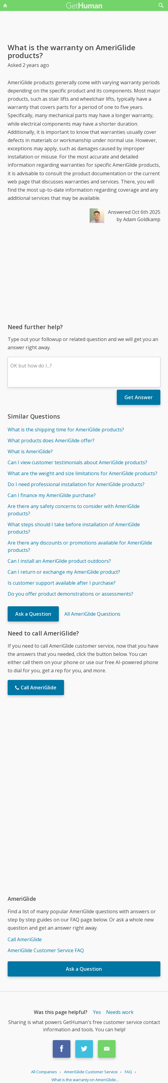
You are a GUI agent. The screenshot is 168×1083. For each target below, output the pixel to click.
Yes (97, 1012)
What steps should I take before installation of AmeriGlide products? (74, 528)
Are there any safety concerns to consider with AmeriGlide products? (74, 510)
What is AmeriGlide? (30, 451)
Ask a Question (33, 614)
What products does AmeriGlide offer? (51, 440)
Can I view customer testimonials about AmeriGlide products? (77, 462)
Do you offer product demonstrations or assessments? (70, 593)
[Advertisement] (84, 272)
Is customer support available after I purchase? (62, 583)
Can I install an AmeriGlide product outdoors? (59, 561)
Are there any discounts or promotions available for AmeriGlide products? (80, 546)
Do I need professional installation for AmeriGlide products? (76, 484)
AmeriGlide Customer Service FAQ (46, 950)
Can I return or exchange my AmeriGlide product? (64, 572)
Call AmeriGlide (25, 939)
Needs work (120, 1012)
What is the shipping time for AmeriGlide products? (66, 429)
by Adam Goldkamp (138, 219)
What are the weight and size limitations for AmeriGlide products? (82, 473)
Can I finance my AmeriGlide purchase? (52, 495)
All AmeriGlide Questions (92, 614)
